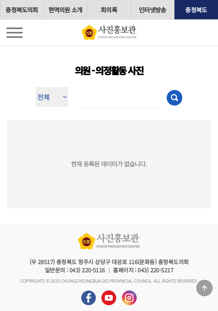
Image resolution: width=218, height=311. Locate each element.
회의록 (109, 9)
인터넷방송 (152, 9)
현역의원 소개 (65, 9)
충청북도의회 (21, 9)
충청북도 (196, 9)
